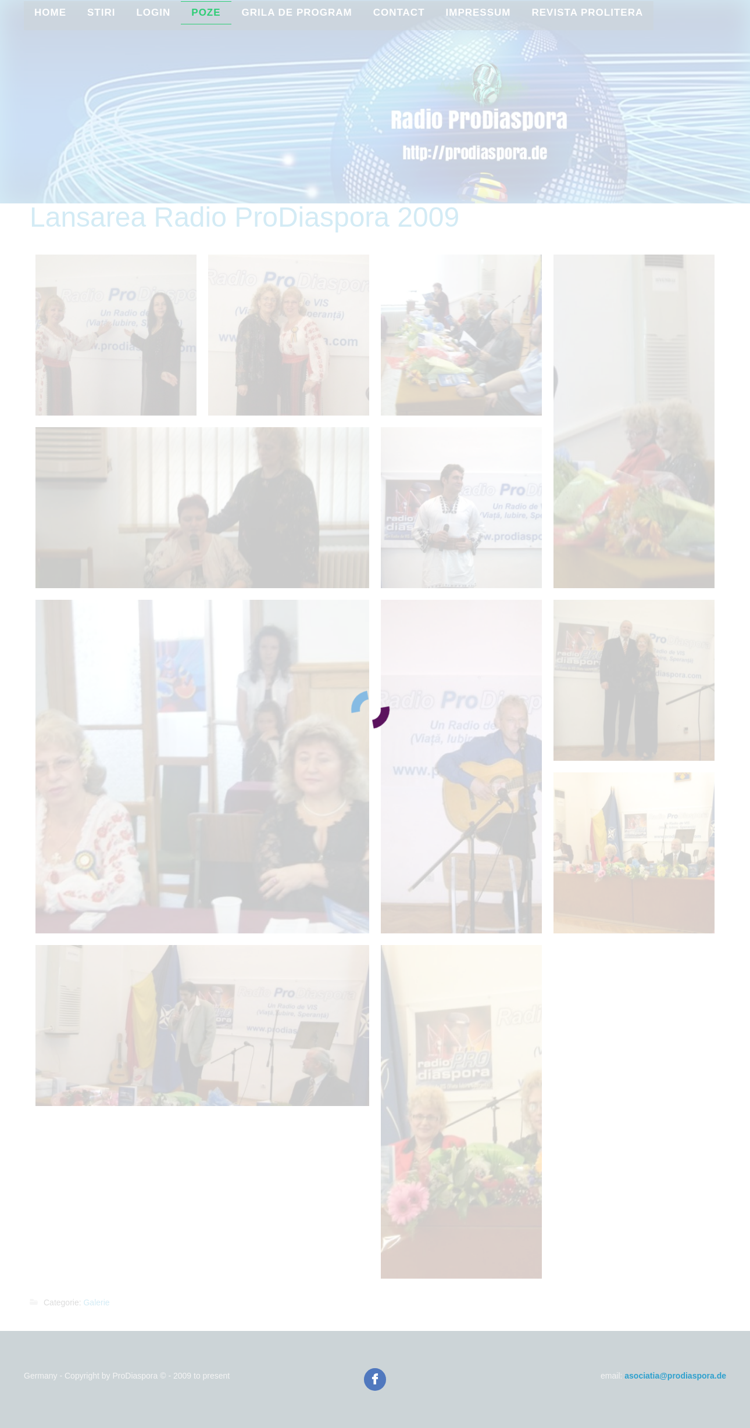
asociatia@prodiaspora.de (675, 1375)
